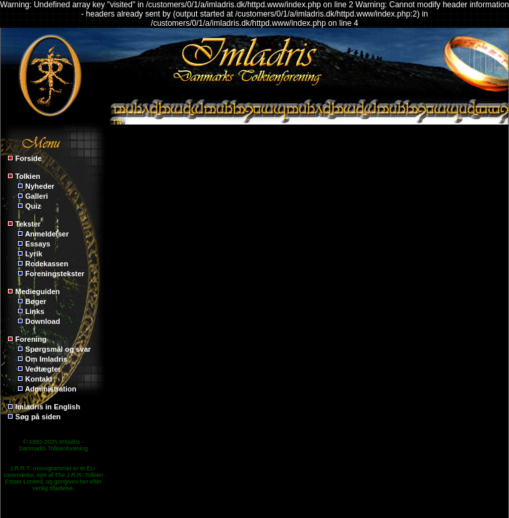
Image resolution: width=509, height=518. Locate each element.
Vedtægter (43, 369)
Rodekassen (46, 264)
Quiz (33, 206)
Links (34, 311)
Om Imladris (46, 359)
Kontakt (38, 379)
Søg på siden (37, 417)
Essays (37, 244)
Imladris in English (47, 407)
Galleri (36, 196)
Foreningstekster (54, 274)
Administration (51, 389)
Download (42, 321)
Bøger (35, 301)
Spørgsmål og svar (58, 349)
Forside (28, 158)
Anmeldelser (47, 234)
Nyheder (39, 186)
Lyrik (33, 254)
